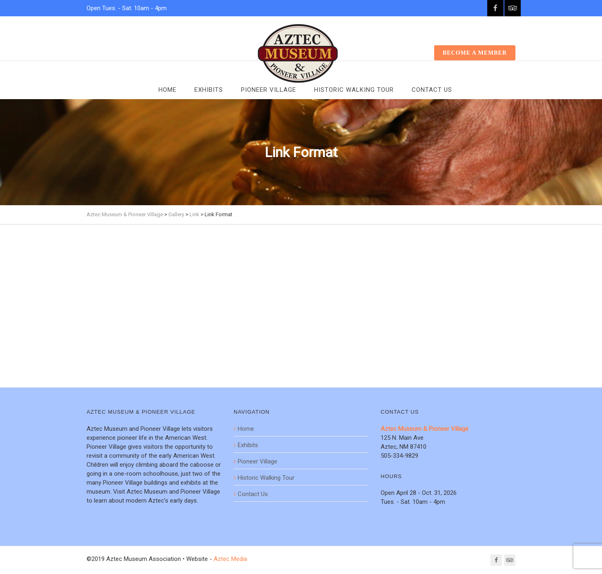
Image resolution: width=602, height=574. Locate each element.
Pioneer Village (268, 89)
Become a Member (475, 53)
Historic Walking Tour (354, 89)
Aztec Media (230, 559)
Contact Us (432, 89)
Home (167, 89)
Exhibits (208, 89)
